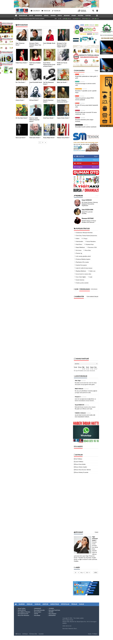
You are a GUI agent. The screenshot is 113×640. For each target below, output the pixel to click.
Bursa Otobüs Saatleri (81, 467)
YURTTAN (88, 15)
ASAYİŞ (31, 15)
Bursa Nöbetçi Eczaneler (81, 472)
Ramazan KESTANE (88, 218)
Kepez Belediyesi (80, 247)
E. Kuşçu (84, 238)
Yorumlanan (84, 289)
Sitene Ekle (33, 634)
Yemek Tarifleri (21, 608)
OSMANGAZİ (78, 88)
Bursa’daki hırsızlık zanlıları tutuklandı (85, 127)
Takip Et (95, 160)
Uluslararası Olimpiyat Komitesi (83, 232)
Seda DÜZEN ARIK (87, 209)
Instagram (79, 167)
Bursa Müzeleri (52, 613)
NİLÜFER (77, 110)
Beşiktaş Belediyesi (80, 271)
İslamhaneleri (79, 241)
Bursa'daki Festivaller (39, 610)
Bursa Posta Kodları (80, 464)
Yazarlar (78, 196)
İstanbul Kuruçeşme (81, 265)
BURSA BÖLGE (23, 15)
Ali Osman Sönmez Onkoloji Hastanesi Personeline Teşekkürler (90, 204)
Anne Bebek (37, 615)
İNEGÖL (77, 103)
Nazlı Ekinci (78, 244)
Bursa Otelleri (37, 612)
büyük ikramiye (79, 280)
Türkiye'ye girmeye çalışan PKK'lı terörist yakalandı (31, 18)
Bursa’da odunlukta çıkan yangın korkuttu (84, 120)
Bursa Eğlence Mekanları (24, 612)
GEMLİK (77, 81)
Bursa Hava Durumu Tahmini (83, 469)
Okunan (94, 289)
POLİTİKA (80, 15)
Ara (95, 572)
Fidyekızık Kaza (89, 244)
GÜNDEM (53, 15)
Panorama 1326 (92, 247)
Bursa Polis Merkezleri (23, 615)
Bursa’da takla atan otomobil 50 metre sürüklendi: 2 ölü (86, 113)
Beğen (96, 156)
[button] (86, 363)
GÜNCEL (46, 15)
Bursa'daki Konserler (23, 613)
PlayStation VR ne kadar (82, 262)
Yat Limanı (78, 250)
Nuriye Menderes (90, 241)
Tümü (96, 70)
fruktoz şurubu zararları (81, 283)
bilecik (77, 238)
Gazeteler (41, 634)
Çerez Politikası (79, 461)
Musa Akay (87, 250)
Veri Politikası (78, 459)
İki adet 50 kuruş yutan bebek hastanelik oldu (86, 106)
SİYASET (74, 15)
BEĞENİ (80, 156)
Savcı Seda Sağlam (80, 277)
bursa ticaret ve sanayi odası (83, 274)
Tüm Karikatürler (92, 296)
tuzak (90, 277)
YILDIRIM (51, 608)
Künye (18, 634)
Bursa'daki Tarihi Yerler (54, 610)
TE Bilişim (94, 634)
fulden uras (91, 271)
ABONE (78, 163)
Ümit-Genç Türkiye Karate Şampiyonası (86, 235)
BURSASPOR (38, 15)
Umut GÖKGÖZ (87, 200)
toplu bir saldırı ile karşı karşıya (83, 268)
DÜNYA (60, 15)
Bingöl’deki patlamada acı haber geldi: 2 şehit (86, 77)
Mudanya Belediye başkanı (82, 259)
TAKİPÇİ (79, 160)
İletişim (25, 634)
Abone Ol (95, 163)
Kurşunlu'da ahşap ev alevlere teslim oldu (85, 84)
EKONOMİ (66, 15)
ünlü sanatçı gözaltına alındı (83, 256)
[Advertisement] (86, 329)
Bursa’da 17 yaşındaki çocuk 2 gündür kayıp (85, 91)
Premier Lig (78, 253)
